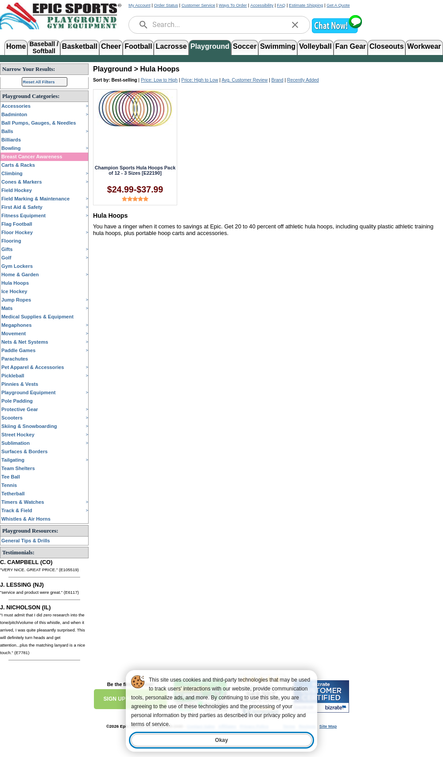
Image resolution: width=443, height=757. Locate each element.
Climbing (12, 173)
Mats (7, 308)
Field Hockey (16, 190)
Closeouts (386, 46)
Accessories (16, 106)
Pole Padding (17, 401)
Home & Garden (20, 274)
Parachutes (14, 358)
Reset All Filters (39, 81)
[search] (143, 25)
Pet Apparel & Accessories (32, 367)
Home (16, 46)
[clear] (295, 25)
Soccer (244, 46)
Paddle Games (18, 350)
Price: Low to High (159, 80)
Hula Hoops (15, 283)
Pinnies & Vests (19, 384)
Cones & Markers (21, 181)
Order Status (166, 5)
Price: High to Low (199, 80)
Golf (6, 257)
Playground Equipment (28, 392)
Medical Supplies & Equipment (37, 316)
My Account (139, 5)
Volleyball (315, 46)
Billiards (11, 139)
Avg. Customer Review (245, 80)
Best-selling (124, 80)
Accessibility (261, 5)
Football (138, 46)
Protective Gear (19, 409)
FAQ (281, 5)
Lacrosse (171, 46)
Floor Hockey (17, 232)
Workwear (424, 46)
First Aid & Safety (22, 207)
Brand (277, 80)
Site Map (328, 726)
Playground (209, 46)
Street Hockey (18, 434)
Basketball (79, 46)
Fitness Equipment (23, 215)
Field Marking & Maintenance (35, 198)
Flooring (11, 240)
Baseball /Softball (43, 46)
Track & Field (16, 510)
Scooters (12, 417)
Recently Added (303, 80)
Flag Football (16, 224)
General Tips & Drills (25, 540)
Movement (13, 333)
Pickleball (12, 375)
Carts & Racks (18, 165)
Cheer (111, 46)
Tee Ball (10, 476)
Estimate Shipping (306, 5)
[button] (336, 32)
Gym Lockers (17, 266)
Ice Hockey (14, 291)
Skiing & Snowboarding (29, 426)
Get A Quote (338, 5)
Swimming (277, 46)
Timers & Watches (22, 502)
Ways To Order (233, 5)
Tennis (9, 485)
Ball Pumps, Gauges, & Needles (38, 123)
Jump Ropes (16, 299)
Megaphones (16, 325)
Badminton (14, 114)
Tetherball (13, 493)
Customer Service (198, 5)
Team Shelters (18, 468)
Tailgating (12, 460)
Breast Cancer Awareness (31, 156)
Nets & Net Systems (24, 342)
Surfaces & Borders (24, 451)
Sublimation (15, 443)
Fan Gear (350, 46)
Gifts (6, 249)
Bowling (11, 148)
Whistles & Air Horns (26, 519)
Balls (7, 131)
